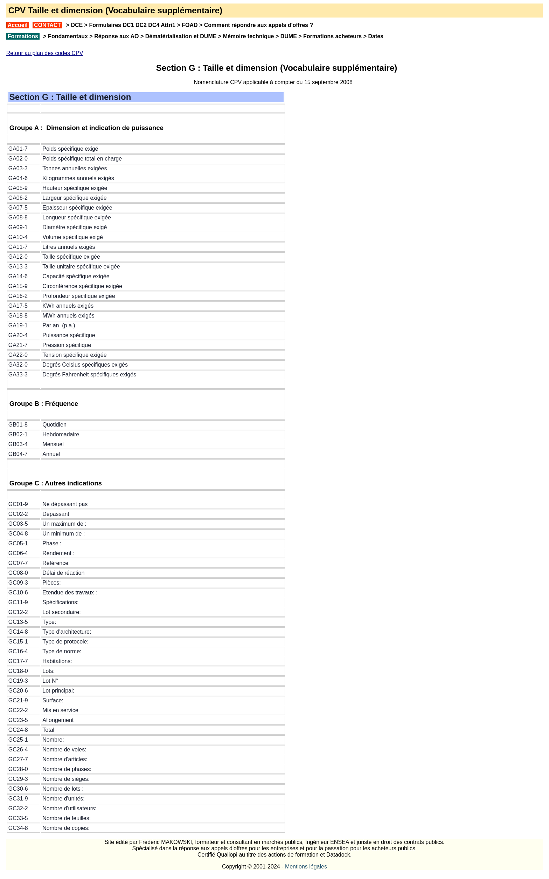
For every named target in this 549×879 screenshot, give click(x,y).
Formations (23, 36)
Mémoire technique (248, 36)
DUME (288, 36)
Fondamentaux (67, 36)
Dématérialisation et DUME (181, 36)
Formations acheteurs (332, 36)
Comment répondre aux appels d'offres (256, 25)
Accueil (18, 25)
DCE (77, 25)
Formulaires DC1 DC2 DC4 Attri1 (132, 25)
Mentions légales (306, 867)
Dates (375, 36)
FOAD (189, 25)
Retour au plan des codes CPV (44, 53)
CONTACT (47, 25)
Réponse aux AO (116, 36)
